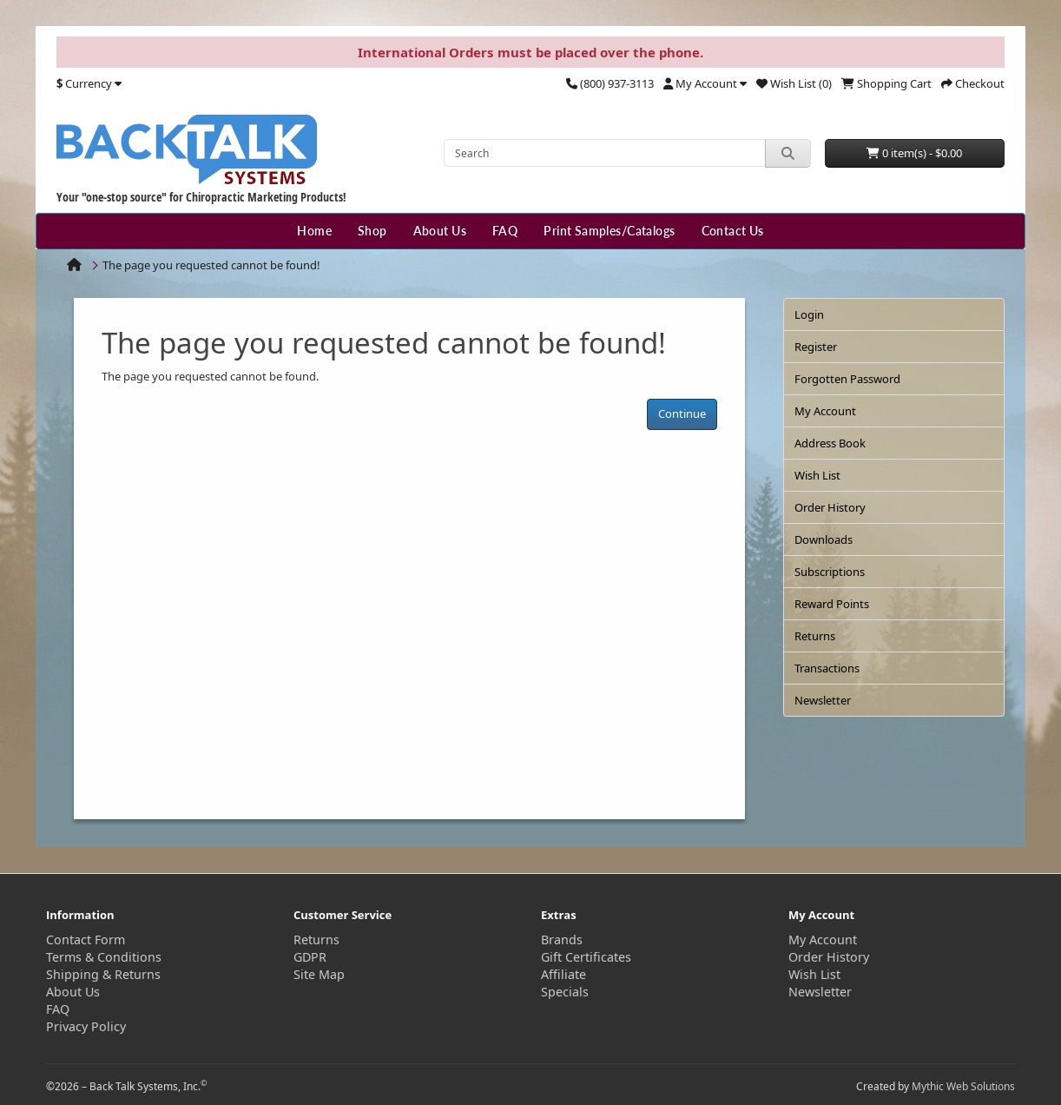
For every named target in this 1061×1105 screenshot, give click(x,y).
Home (314, 230)
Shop (372, 230)
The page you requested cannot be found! (211, 265)
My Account (825, 411)
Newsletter (822, 700)
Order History (830, 507)
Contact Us (733, 230)
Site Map (319, 974)
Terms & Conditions (103, 957)
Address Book (830, 443)
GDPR (309, 957)
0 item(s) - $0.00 (914, 153)
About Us (439, 230)
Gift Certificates (586, 957)
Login (809, 314)
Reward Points (831, 604)
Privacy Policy (86, 1026)
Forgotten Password (847, 379)
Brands (562, 939)
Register (815, 346)
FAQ (504, 230)
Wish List (817, 475)
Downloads (823, 539)
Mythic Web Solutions (963, 1086)
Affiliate (563, 974)
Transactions (827, 668)
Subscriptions (829, 571)
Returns (814, 636)
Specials (565, 991)
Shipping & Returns (103, 974)
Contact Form (85, 939)
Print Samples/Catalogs (609, 230)
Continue (682, 413)
